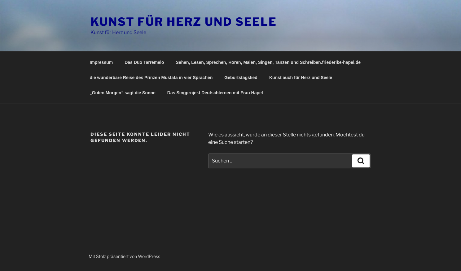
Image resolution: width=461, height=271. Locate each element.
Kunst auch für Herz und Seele (300, 77)
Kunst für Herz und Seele (183, 22)
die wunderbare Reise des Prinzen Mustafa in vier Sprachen (151, 77)
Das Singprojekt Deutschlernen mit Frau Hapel (215, 92)
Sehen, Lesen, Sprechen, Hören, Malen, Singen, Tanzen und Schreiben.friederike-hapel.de (268, 62)
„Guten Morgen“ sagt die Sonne (123, 92)
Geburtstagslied (240, 77)
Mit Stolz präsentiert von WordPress (124, 256)
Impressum (101, 62)
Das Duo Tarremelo (144, 62)
